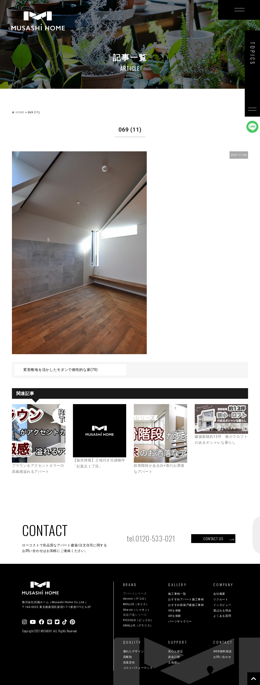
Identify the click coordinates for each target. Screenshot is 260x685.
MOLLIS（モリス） (136, 604)
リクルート (220, 599)
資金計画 (174, 657)
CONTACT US (213, 538)
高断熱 (127, 657)
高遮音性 (129, 662)
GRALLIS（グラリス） (138, 625)
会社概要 (219, 594)
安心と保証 (175, 651)
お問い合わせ (222, 657)
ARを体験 (174, 616)
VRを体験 (174, 610)
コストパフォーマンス (138, 668)
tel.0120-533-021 (151, 538)
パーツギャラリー (180, 621)
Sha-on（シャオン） (137, 609)
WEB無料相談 (222, 651)
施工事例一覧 (177, 594)
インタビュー (222, 605)
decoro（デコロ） (135, 598)
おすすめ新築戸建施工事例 (186, 605)
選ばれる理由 (222, 610)
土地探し (174, 662)
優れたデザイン (133, 651)
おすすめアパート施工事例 (186, 599)
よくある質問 (222, 616)
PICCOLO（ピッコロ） (138, 620)
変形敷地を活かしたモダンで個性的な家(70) (60, 370)
